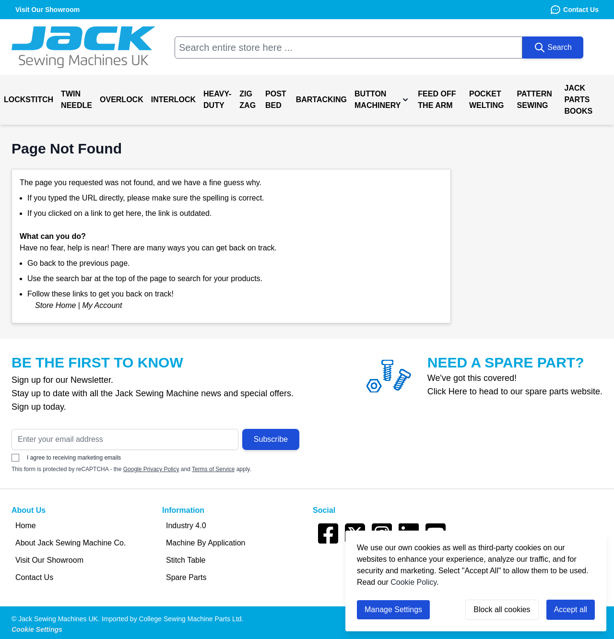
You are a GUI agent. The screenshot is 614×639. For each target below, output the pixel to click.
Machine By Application (205, 543)
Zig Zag (247, 99)
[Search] (552, 47)
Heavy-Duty (217, 99)
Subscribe (271, 439)
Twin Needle (76, 99)
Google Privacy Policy (151, 469)
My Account (102, 305)
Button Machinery (377, 99)
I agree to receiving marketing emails (66, 458)
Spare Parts (186, 577)
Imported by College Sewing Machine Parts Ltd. (173, 619)
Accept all (570, 609)
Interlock (173, 99)
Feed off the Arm (437, 99)
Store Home (55, 305)
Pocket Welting (486, 99)
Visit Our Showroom (49, 560)
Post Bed (275, 99)
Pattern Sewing (534, 99)
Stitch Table (185, 560)
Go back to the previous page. (78, 263)
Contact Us (574, 9)
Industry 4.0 (186, 525)
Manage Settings (393, 609)
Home (25, 525)
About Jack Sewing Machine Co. (70, 543)
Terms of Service (213, 469)
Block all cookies (501, 609)
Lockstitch (28, 99)
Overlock (121, 99)
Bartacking (321, 99)
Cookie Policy (413, 582)
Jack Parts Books (579, 99)
